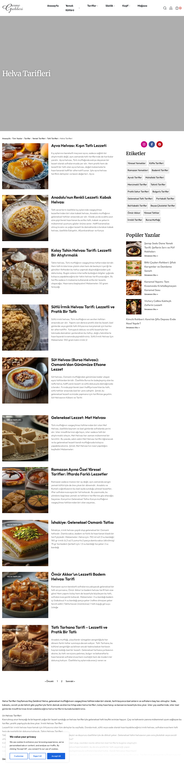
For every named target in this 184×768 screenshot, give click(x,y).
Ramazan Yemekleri (138, 170)
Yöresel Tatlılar (151, 212)
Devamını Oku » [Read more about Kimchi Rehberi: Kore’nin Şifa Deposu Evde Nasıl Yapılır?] (133, 327)
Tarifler (27, 138)
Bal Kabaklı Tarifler (137, 205)
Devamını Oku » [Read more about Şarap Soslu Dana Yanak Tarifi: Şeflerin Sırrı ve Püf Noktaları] (151, 256)
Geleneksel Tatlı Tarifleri (140, 198)
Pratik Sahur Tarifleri (138, 191)
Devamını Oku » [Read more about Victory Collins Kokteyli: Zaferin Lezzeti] (151, 309)
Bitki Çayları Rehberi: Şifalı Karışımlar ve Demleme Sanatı (160, 266)
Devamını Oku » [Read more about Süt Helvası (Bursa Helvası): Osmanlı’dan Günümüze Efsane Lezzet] (57, 405)
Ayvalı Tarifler (135, 177)
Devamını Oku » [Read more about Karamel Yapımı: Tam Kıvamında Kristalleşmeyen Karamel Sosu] (151, 294)
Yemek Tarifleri (38, 138)
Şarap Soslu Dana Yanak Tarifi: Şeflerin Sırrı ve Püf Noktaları (159, 247)
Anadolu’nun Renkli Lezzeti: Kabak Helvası (81, 199)
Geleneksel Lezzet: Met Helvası (78, 417)
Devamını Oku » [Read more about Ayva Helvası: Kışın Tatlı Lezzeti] (57, 181)
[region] (37, 747)
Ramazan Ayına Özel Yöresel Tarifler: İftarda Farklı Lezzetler (79, 472)
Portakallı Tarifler (165, 198)
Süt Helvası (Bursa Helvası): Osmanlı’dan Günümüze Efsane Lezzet (78, 364)
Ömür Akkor (134, 212)
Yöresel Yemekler (137, 163)
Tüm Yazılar (17, 138)
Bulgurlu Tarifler (161, 191)
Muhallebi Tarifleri (154, 177)
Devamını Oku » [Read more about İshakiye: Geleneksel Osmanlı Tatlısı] (57, 555)
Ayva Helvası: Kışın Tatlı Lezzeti (79, 145)
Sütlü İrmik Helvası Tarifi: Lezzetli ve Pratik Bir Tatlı (83, 309)
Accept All (56, 756)
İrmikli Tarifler (135, 219)
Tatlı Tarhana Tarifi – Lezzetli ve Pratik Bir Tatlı (79, 629)
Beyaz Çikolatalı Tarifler (163, 205)
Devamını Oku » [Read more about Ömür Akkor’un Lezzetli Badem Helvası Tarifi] (57, 615)
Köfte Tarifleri (156, 163)
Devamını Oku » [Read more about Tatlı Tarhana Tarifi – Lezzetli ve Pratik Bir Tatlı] (57, 668)
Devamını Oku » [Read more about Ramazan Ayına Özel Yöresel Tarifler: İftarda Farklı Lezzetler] (57, 510)
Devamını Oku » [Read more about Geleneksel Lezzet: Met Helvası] (57, 457)
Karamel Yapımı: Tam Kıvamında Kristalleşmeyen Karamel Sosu (160, 286)
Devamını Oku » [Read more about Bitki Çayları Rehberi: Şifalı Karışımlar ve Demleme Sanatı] (151, 275)
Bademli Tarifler (160, 170)
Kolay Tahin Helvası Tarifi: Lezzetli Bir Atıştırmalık (81, 252)
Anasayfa (6, 138)
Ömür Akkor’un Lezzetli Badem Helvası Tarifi (78, 576)
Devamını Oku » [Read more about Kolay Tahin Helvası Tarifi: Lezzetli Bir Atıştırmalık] (57, 294)
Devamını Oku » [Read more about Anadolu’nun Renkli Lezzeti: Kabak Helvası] (57, 238)
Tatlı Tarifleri (52, 138)
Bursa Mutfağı (153, 219)
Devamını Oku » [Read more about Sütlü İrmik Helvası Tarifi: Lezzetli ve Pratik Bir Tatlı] (57, 347)
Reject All (37, 756)
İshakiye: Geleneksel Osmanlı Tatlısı (82, 522)
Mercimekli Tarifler (137, 184)
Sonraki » (70, 681)
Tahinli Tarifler (158, 184)
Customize (18, 756)
